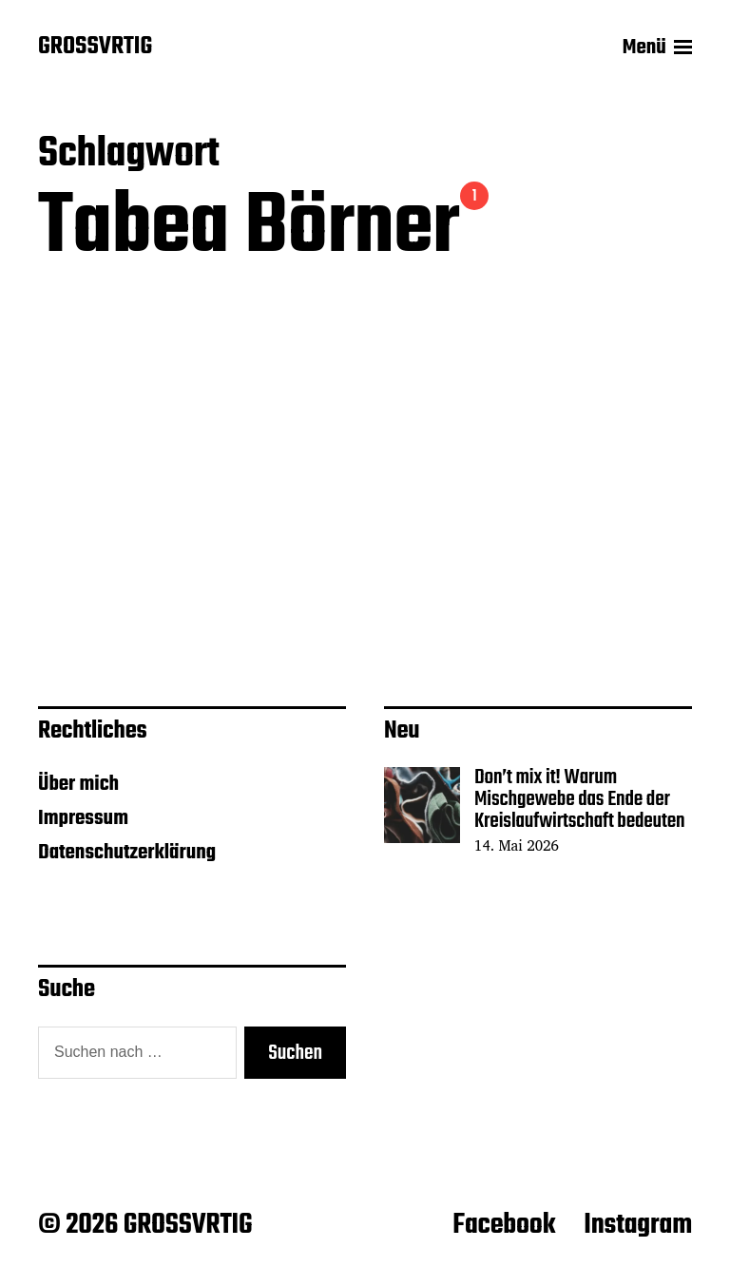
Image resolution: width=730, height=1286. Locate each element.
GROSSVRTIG (95, 47)
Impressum (83, 818)
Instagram (638, 1225)
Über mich (78, 784)
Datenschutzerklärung (127, 852)
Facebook (503, 1225)
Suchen (295, 1053)
